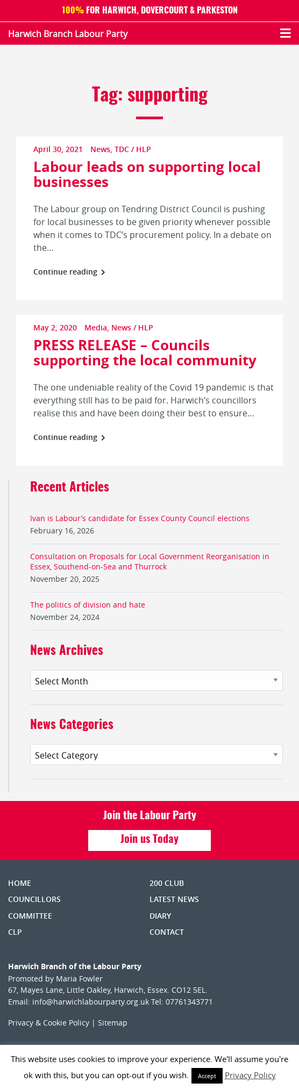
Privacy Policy (250, 1075)
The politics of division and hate (87, 605)
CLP (15, 932)
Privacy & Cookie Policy (48, 1022)
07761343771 (189, 1002)
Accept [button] (207, 1076)
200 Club (167, 883)
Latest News (174, 899)
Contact (167, 932)
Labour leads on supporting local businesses (147, 174)
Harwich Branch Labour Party (67, 34)
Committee (30, 916)
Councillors (34, 899)
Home (19, 883)
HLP (143, 149)
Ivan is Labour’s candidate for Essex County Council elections (140, 518)
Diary (160, 916)
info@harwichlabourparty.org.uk (90, 1002)
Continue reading (69, 271)
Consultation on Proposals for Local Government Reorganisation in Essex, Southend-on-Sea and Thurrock (149, 561)
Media (95, 327)
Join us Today (149, 839)
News (100, 149)
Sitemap (112, 1022)
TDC (122, 149)
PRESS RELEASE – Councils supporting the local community (145, 352)
